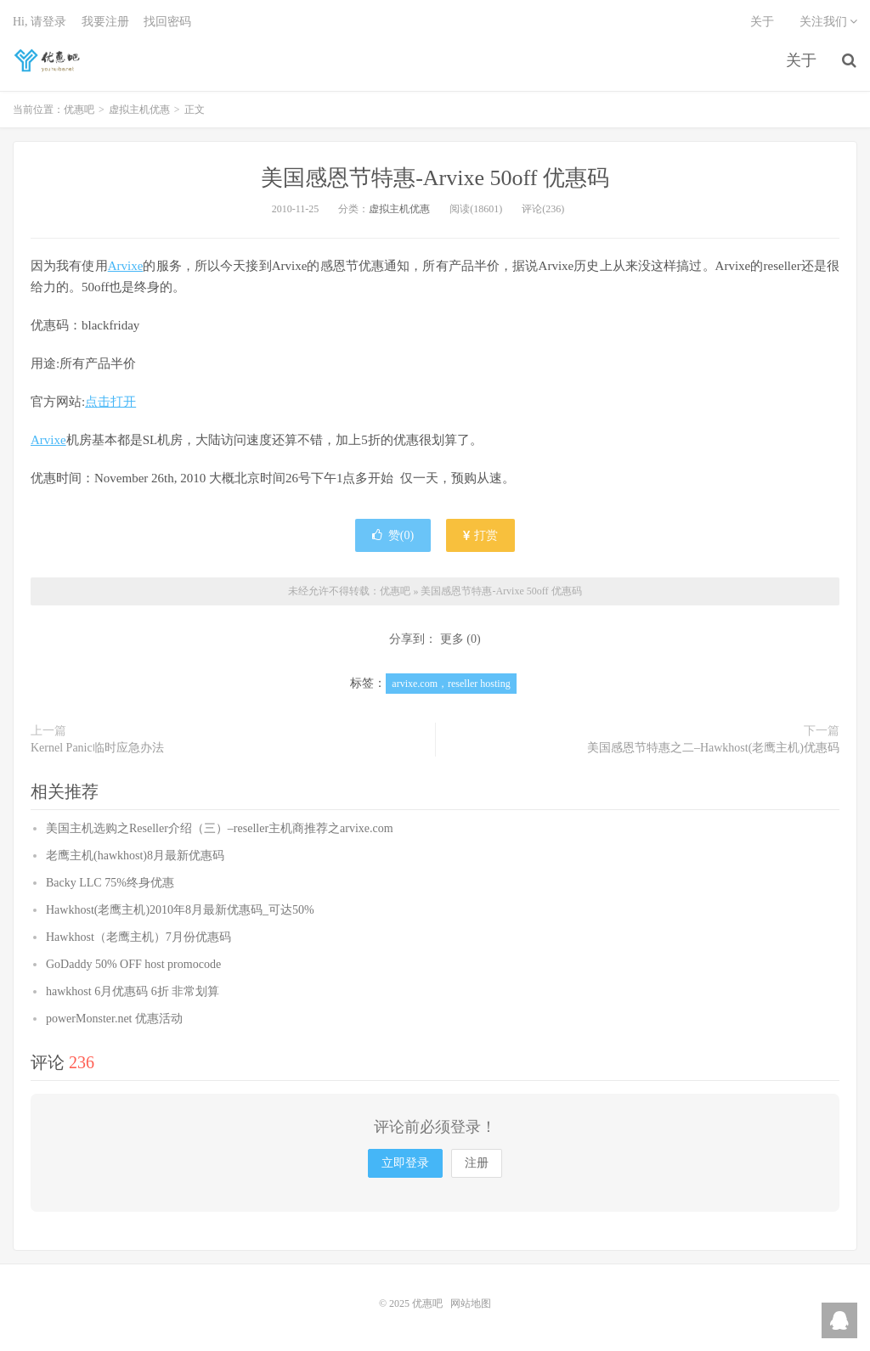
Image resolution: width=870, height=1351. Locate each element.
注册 (477, 1163)
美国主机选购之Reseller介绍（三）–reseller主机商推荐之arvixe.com (219, 828)
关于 (801, 60)
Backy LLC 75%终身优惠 (110, 882)
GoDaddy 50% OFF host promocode (133, 964)
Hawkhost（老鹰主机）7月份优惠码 (138, 937)
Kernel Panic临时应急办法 (97, 747)
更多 (452, 639)
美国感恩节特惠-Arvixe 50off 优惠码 (435, 178)
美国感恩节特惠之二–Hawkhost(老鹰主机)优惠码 (713, 747)
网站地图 (470, 1303)
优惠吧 (48, 60)
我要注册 (105, 21)
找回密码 (167, 21)
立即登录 (405, 1163)
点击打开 (110, 401)
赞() (393, 535)
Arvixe (126, 266)
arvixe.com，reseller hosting (451, 684)
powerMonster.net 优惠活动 (114, 1018)
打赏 (481, 535)
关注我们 (828, 21)
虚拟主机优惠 (139, 109)
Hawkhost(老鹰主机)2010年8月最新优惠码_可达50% (180, 909)
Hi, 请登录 (39, 21)
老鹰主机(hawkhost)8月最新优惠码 (135, 855)
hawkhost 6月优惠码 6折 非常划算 (132, 991)
